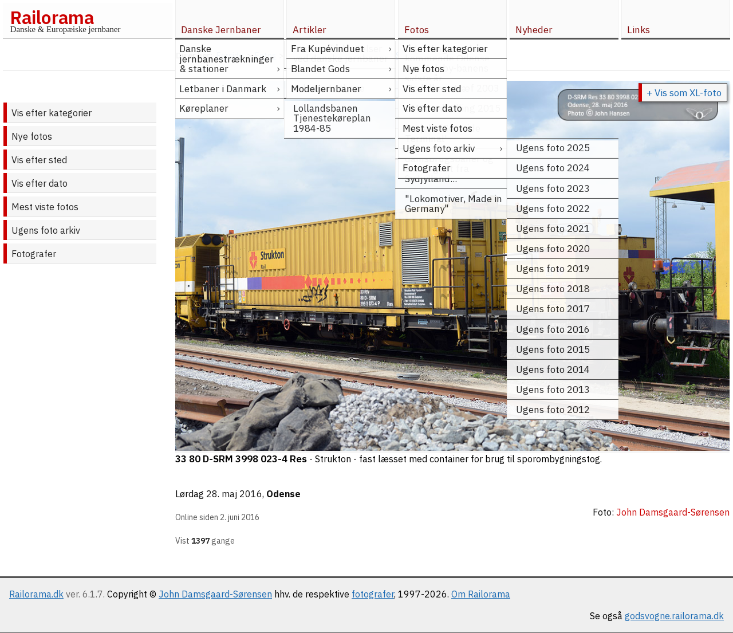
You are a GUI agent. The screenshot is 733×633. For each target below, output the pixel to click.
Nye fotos (31, 136)
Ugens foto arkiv (45, 230)
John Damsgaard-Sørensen (215, 594)
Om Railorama (480, 594)
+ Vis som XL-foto (684, 93)
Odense (283, 494)
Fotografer (33, 254)
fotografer (373, 594)
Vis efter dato (39, 183)
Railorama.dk (36, 594)
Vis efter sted (39, 160)
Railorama (52, 17)
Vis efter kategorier (51, 113)
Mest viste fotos (44, 207)
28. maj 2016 (234, 494)
